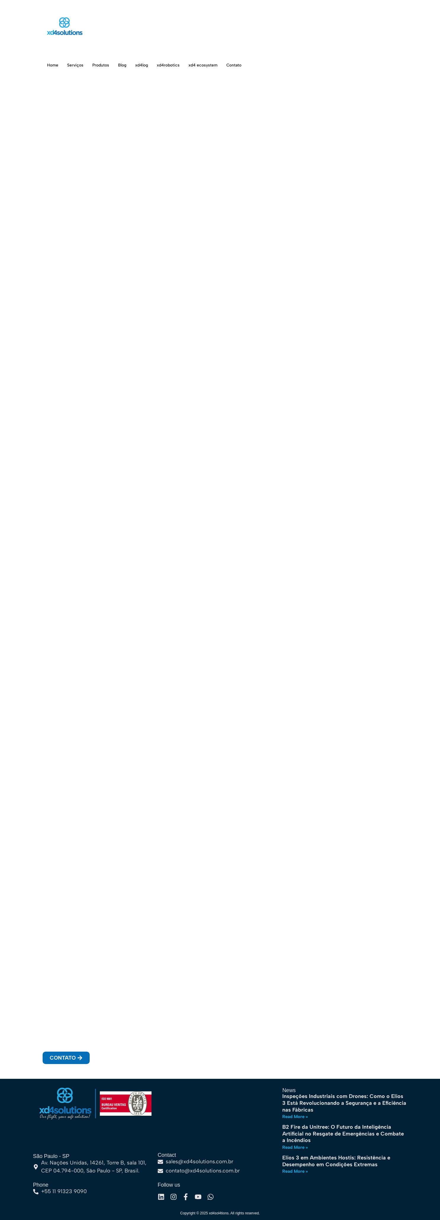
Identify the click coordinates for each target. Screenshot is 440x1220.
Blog (125, 65)
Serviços (76, 65)
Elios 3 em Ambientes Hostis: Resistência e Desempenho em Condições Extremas (336, 1161)
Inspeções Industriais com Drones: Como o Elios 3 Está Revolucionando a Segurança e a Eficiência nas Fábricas (344, 1103)
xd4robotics (175, 65)
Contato (244, 65)
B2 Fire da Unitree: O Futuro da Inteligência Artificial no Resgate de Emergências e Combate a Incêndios (343, 1133)
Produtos (103, 65)
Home (53, 65)
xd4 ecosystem (211, 65)
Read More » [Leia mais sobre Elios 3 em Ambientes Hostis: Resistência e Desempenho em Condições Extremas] (295, 1171)
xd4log (146, 65)
